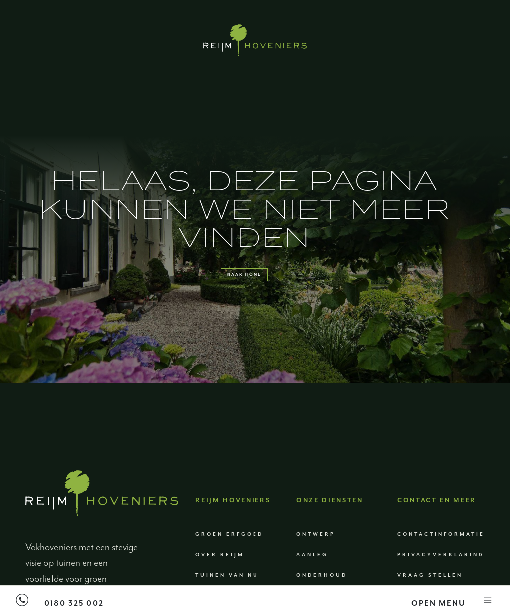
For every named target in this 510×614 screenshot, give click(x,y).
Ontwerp (315, 557)
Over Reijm (219, 577)
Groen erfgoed (229, 557)
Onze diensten (329, 523)
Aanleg (312, 577)
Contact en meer (436, 523)
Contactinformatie (441, 557)
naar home (244, 286)
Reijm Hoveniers (232, 523)
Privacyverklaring (441, 577)
